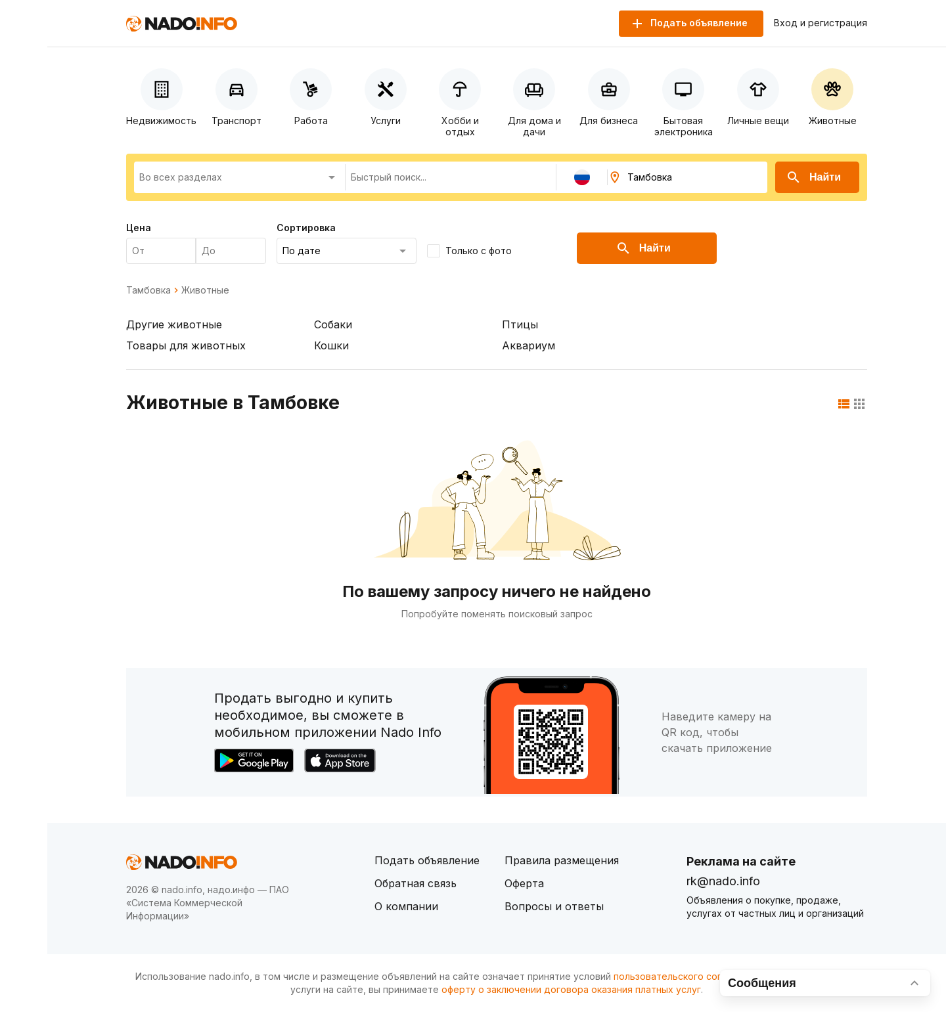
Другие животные (174, 324)
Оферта (524, 883)
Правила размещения (562, 860)
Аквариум (528, 345)
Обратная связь (415, 883)
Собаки (333, 324)
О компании (406, 906)
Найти (813, 177)
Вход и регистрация (820, 23)
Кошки (331, 345)
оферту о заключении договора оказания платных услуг (571, 989)
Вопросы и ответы (554, 906)
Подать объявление (427, 860)
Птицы (520, 324)
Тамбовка (148, 290)
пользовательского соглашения (687, 976)
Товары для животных (186, 345)
